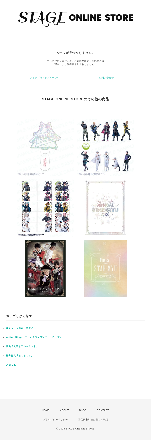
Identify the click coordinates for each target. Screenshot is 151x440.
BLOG (82, 410)
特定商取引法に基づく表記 (93, 419)
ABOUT (64, 410)
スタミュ (11, 364)
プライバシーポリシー (55, 419)
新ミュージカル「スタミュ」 (22, 328)
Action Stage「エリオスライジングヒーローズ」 (34, 337)
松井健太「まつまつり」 (19, 355)
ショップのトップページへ (44, 77)
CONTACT (103, 410)
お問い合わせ (106, 77)
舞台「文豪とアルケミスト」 (22, 346)
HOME (46, 410)
